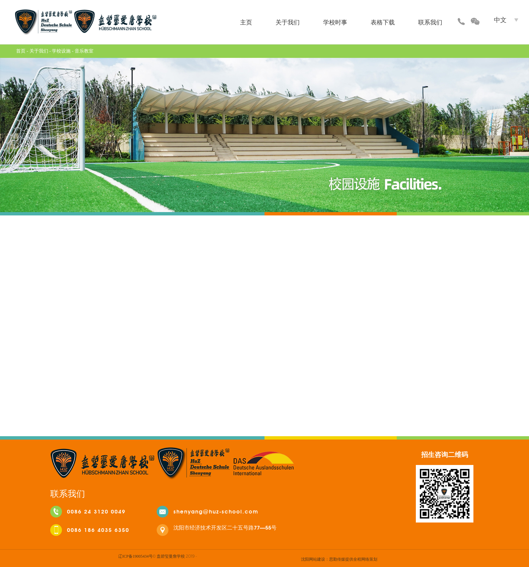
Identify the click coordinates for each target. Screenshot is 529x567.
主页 (246, 22)
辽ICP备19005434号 (135, 556)
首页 (20, 51)
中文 (500, 19)
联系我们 (430, 22)
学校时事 (335, 22)
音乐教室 (84, 51)
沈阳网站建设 (313, 559)
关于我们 (288, 22)
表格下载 (383, 22)
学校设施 (61, 51)
